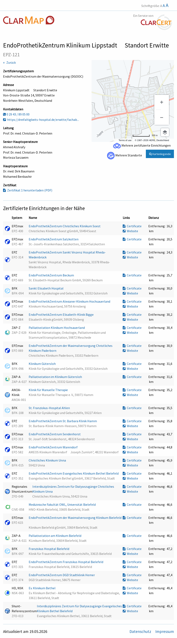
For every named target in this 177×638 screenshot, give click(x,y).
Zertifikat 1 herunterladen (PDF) (27, 190)
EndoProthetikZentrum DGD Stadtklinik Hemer (62, 575)
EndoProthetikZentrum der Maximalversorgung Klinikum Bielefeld (75, 518)
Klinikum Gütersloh (42, 364)
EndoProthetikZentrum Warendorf (53, 447)
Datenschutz (140, 631)
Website (130, 231)
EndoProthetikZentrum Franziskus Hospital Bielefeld (66, 562)
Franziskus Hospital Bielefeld (49, 549)
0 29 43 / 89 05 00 (16, 114)
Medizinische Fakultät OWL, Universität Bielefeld (62, 504)
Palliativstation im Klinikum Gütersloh (56, 377)
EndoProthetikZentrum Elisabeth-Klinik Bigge (61, 314)
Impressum (164, 631)
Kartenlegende (160, 154)
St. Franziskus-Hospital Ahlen (49, 408)
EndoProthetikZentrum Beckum (52, 275)
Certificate (132, 226)
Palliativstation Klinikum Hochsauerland (57, 328)
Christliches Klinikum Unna (48, 460)
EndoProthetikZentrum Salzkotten (54, 239)
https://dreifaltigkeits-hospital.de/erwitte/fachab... (41, 120)
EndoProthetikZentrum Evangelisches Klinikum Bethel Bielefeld (74, 473)
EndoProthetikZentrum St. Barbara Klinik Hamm (63, 421)
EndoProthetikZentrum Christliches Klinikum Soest (65, 226)
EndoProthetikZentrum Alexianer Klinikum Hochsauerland (70, 301)
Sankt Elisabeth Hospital (46, 288)
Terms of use (125, 140)
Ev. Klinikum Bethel (42, 588)
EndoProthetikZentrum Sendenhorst (55, 434)
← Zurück (9, 62)
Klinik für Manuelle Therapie (48, 390)
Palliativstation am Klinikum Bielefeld (55, 536)
